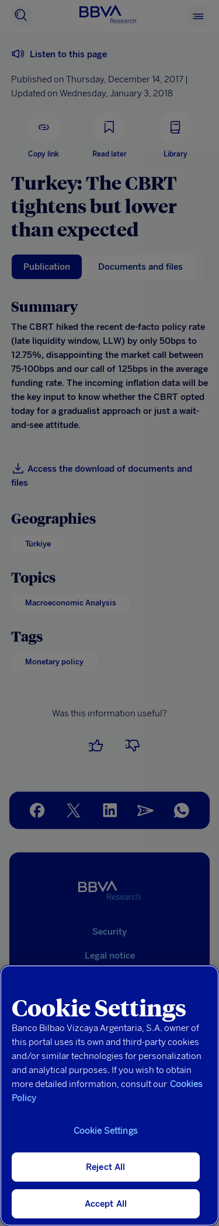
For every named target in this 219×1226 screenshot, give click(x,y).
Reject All (106, 1167)
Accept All (106, 1204)
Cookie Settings (106, 1131)
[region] (109, 1095)
